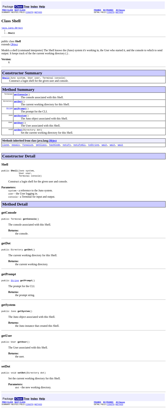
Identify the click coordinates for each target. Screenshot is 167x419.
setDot (18, 134)
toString (93, 150)
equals (16, 150)
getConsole (20, 96)
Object (14, 45)
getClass (41, 150)
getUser (18, 127)
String (9, 112)
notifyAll (80, 150)
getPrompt (20, 112)
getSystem (20, 119)
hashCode (54, 150)
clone (5, 150)
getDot (18, 104)
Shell (5, 79)
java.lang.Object (12, 28)
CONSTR (29, 12)
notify (67, 150)
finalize (27, 150)
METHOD (38, 12)
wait (104, 150)
